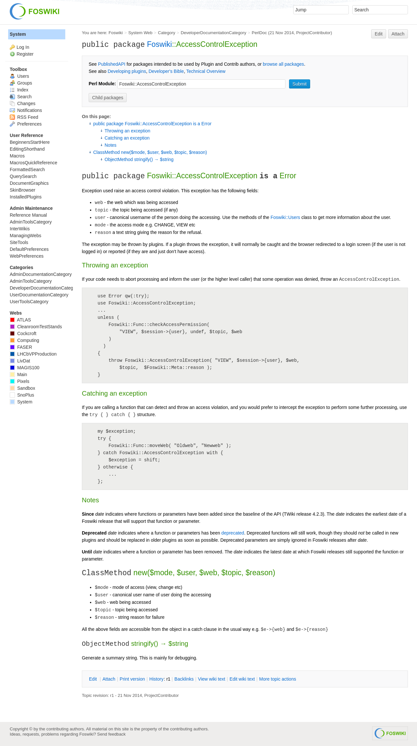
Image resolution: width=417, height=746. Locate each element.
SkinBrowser (22, 190)
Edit (379, 33)
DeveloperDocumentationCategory (213, 32)
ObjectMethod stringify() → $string (139, 159)
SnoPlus (22, 395)
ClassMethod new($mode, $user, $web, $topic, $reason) (150, 152)
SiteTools (19, 242)
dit (93, 679)
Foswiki (115, 32)
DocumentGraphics (29, 183)
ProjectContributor (313, 32)
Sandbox (22, 388)
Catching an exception (127, 138)
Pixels (19, 381)
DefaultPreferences (29, 249)
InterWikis (20, 228)
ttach (108, 679)
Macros (17, 155)
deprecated (232, 533)
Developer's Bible (166, 71)
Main (18, 374)
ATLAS (20, 319)
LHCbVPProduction (33, 354)
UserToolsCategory (29, 301)
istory (156, 679)
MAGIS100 (24, 367)
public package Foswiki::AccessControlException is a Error (152, 123)
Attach (398, 33)
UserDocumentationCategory (39, 294)
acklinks (184, 679)
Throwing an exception (127, 130)
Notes (111, 145)
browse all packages (283, 64)
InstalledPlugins (26, 196)
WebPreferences (27, 256)
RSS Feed (24, 117)
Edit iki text (242, 679)
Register (25, 54)
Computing (24, 340)
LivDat (20, 360)
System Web (140, 32)
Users (19, 76)
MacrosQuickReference (33, 162)
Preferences (26, 124)
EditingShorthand (27, 149)
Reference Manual (28, 215)
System (18, 34)
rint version (132, 679)
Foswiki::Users (285, 217)
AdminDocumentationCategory (41, 274)
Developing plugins (126, 71)
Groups (21, 83)
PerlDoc (259, 32)
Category (166, 32)
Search (21, 96)
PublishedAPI (111, 64)
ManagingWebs (25, 235)
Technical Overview (206, 71)
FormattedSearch (27, 169)
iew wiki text (211, 679)
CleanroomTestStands (36, 326)
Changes (22, 103)
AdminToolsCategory (31, 221)
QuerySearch (23, 176)
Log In (23, 47)
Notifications (26, 110)
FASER (21, 347)
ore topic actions (277, 679)
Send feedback (111, 734)
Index (19, 89)
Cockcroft (23, 333)
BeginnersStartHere (30, 142)
